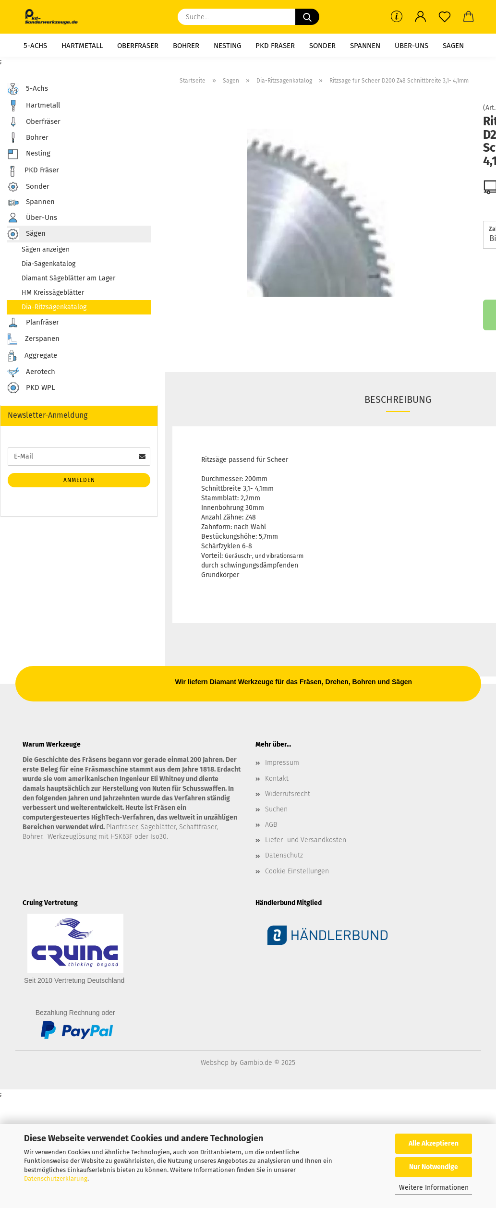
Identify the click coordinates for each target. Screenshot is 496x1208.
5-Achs (35, 45)
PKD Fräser (275, 45)
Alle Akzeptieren (434, 1143)
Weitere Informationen (434, 1188)
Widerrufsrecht (287, 794)
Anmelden (79, 480)
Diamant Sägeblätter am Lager (68, 278)
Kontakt (277, 778)
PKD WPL (31, 388)
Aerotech (31, 372)
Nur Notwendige (433, 1167)
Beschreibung (398, 399)
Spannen (365, 45)
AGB (271, 825)
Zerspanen (33, 339)
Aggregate (32, 356)
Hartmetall (82, 45)
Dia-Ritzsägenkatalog (54, 307)
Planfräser (33, 322)
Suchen (276, 809)
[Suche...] (307, 17)
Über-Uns (411, 45)
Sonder (322, 45)
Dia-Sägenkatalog (48, 264)
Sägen (453, 45)
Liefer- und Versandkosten (305, 840)
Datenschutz (284, 855)
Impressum (282, 763)
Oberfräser (137, 45)
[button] (421, 17)
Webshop (215, 1063)
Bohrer (186, 45)
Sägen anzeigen (46, 249)
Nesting (227, 45)
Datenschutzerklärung (55, 1178)
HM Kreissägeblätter (53, 293)
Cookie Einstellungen (297, 871)
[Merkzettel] (445, 17)
